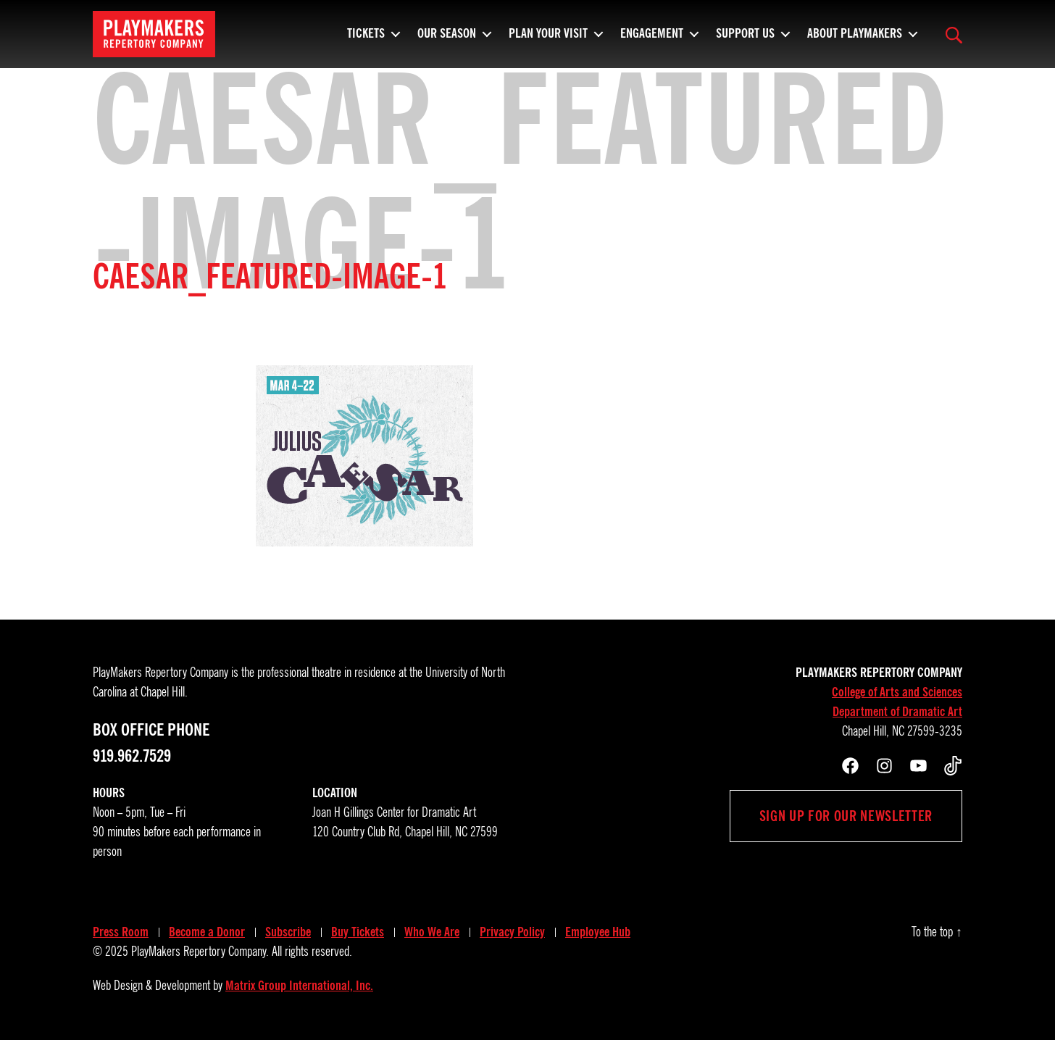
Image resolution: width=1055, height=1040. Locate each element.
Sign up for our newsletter (846, 816)
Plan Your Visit (548, 40)
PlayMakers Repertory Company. (200, 952)
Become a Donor (207, 932)
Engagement (651, 40)
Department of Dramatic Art (897, 711)
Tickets (366, 40)
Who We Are (431, 932)
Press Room (121, 932)
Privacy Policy (512, 932)
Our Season (446, 40)
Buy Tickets (357, 932)
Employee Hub (597, 932)
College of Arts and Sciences (897, 692)
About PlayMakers (854, 40)
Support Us (745, 40)
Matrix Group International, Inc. (299, 985)
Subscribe (288, 932)
